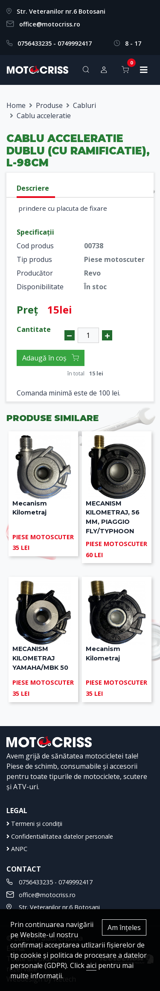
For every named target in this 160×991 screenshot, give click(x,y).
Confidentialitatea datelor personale (59, 836)
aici (91, 965)
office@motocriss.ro (49, 24)
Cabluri (84, 105)
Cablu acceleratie (44, 115)
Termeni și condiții (34, 824)
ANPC (16, 849)
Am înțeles (124, 927)
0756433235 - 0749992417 (54, 43)
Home (16, 105)
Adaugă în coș (50, 358)
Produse (49, 105)
